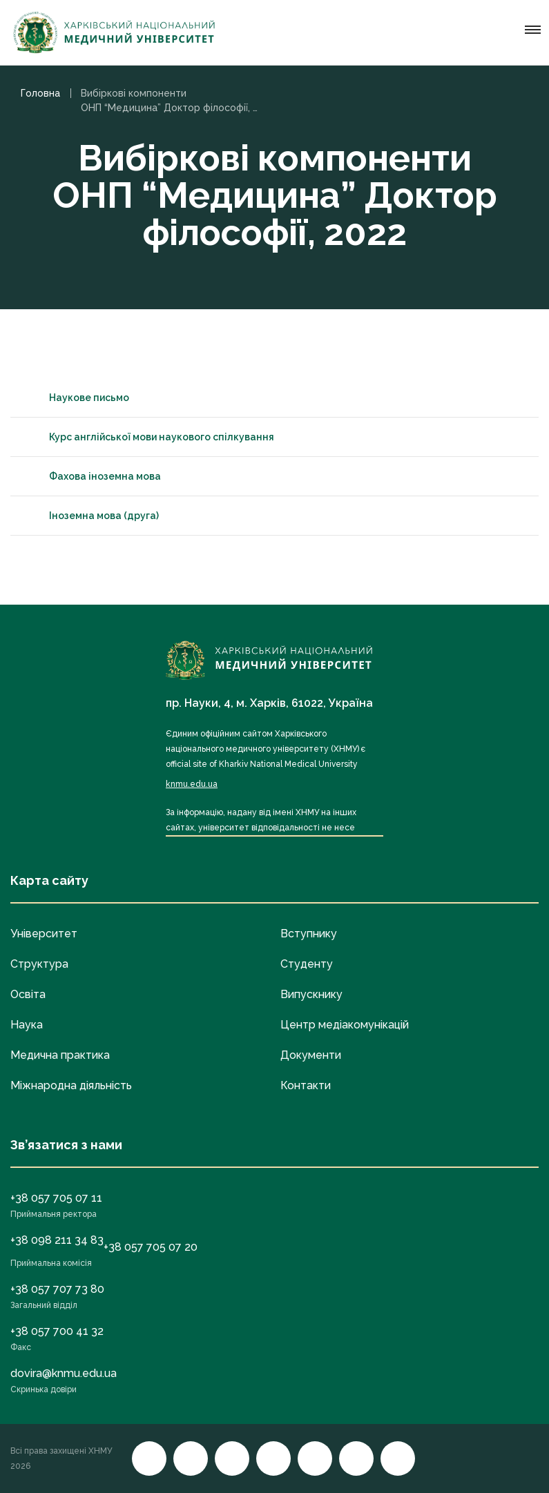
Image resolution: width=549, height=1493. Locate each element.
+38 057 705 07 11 (56, 1197)
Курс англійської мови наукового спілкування (149, 436)
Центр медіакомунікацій (344, 1024)
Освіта (28, 994)
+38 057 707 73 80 (57, 1289)
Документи (310, 1055)
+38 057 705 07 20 (151, 1246)
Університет (43, 933)
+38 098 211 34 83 (57, 1240)
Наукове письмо (76, 397)
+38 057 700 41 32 (57, 1331)
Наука (26, 1024)
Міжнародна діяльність (71, 1085)
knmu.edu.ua (192, 784)
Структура (39, 963)
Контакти (305, 1085)
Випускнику (311, 994)
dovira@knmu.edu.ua (63, 1373)
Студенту (306, 963)
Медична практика (60, 1055)
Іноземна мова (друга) (91, 515)
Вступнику (308, 933)
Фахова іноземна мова (92, 476)
